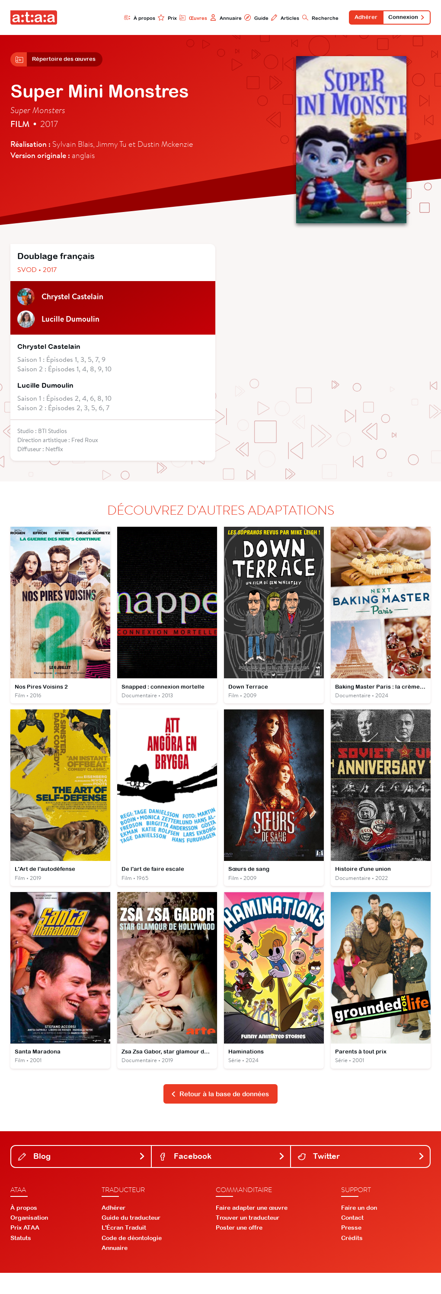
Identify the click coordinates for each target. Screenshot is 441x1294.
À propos (122, 18)
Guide (244, 18)
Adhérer (359, 18)
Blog (82, 1177)
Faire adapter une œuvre (252, 1228)
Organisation (29, 1238)
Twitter (361, 1177)
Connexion (404, 18)
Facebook (222, 1177)
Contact (352, 1238)
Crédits (352, 1258)
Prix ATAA (24, 1248)
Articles (274, 18)
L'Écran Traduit (124, 1248)
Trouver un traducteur (247, 1238)
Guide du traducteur (131, 1238)
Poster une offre (239, 1248)
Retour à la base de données (219, 1114)
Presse (351, 1248)
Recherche (310, 18)
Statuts (20, 1258)
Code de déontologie (132, 1258)
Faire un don (359, 1228)
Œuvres (179, 18)
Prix (152, 18)
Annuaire (212, 18)
